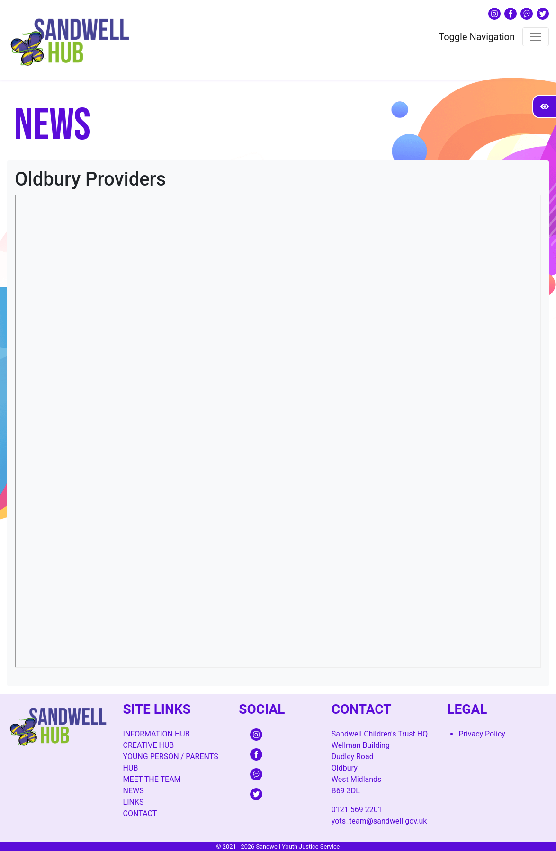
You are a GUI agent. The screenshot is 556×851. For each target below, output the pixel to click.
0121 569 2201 (357, 809)
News (133, 790)
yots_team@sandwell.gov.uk (379, 820)
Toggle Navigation (477, 37)
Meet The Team (152, 779)
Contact (140, 813)
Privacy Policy (481, 733)
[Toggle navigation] (535, 36)
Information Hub (156, 733)
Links (133, 802)
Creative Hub (148, 745)
